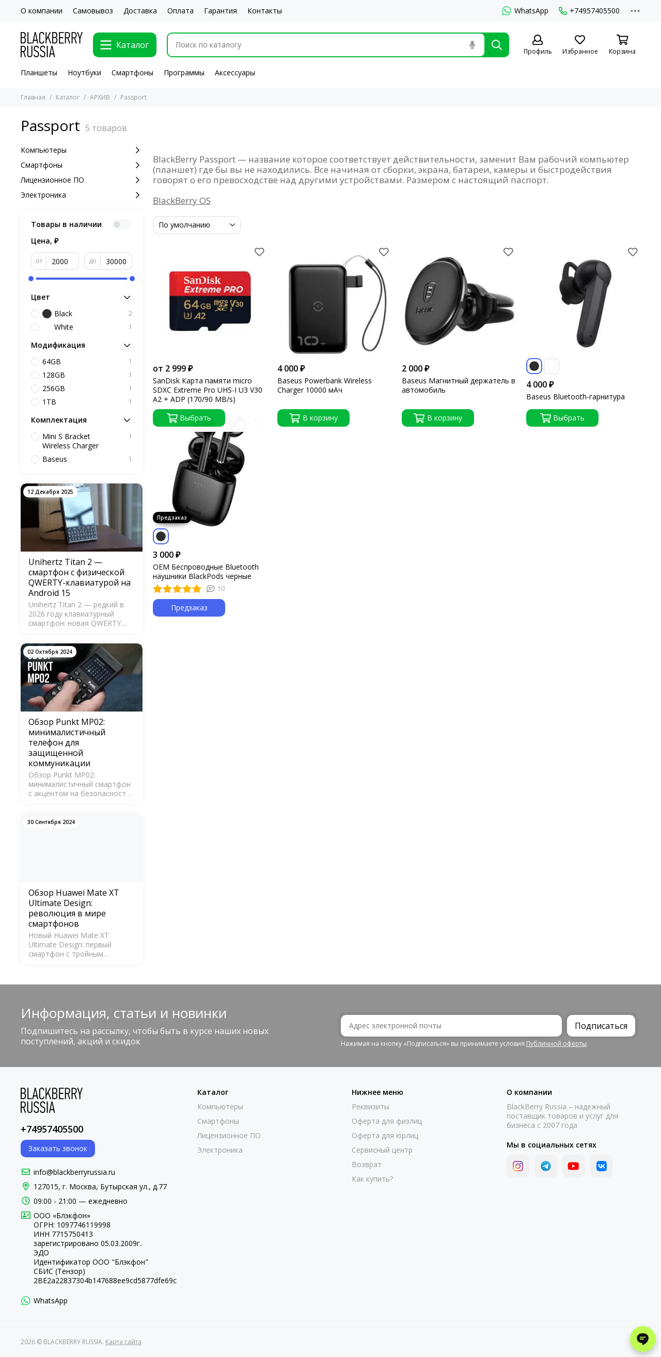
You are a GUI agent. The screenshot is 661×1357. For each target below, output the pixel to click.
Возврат (367, 1164)
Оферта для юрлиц (385, 1135)
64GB (87, 361)
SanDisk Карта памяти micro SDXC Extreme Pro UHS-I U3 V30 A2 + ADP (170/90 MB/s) (207, 390)
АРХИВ (100, 97)
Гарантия (220, 10)
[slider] (31, 278)
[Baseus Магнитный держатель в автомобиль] (459, 301)
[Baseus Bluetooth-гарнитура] (583, 301)
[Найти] (496, 45)
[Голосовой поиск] (472, 45)
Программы (184, 72)
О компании (41, 10)
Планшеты (39, 72)
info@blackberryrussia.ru (74, 1172)
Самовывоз (93, 10)
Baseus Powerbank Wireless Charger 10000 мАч (324, 385)
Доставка (140, 10)
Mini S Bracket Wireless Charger (87, 441)
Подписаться (601, 1025)
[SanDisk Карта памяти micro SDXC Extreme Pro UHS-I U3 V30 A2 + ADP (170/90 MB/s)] (210, 301)
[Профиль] (538, 45)
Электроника (82, 195)
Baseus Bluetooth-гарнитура (575, 396)
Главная (33, 97)
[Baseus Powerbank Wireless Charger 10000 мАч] (334, 301)
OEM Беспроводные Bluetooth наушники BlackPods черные (206, 571)
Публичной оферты (556, 1043)
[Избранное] (580, 45)
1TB (87, 402)
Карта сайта (123, 1341)
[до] (116, 261)
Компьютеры (82, 150)
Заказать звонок (57, 1148)
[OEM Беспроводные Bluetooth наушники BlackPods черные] (210, 471)
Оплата (180, 10)
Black (87, 313)
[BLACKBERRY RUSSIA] (52, 44)
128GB (87, 375)
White (87, 327)
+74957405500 (589, 10)
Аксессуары (235, 72)
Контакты (264, 10)
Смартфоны (132, 72)
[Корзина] (622, 45)
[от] (62, 261)
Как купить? (372, 1179)
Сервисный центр (382, 1150)
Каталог (68, 97)
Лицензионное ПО (82, 180)
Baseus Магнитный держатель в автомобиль (458, 385)
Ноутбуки (84, 72)
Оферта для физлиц (387, 1121)
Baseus (87, 459)
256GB (87, 388)
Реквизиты (370, 1106)
